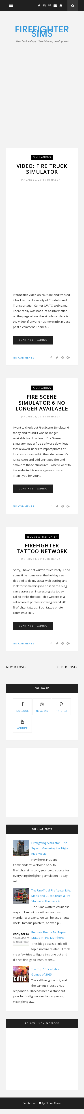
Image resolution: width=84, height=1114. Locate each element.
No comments (23, 357)
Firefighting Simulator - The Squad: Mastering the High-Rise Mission (49, 848)
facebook (22, 706)
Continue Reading (33, 340)
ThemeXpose (53, 1103)
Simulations (42, 157)
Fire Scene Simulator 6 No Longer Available (42, 402)
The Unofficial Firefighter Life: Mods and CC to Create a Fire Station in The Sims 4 (51, 895)
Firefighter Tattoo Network (42, 548)
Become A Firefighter (41, 536)
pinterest (61, 706)
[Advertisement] (42, 88)
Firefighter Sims (42, 31)
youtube (22, 724)
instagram (41, 706)
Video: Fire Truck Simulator (42, 169)
